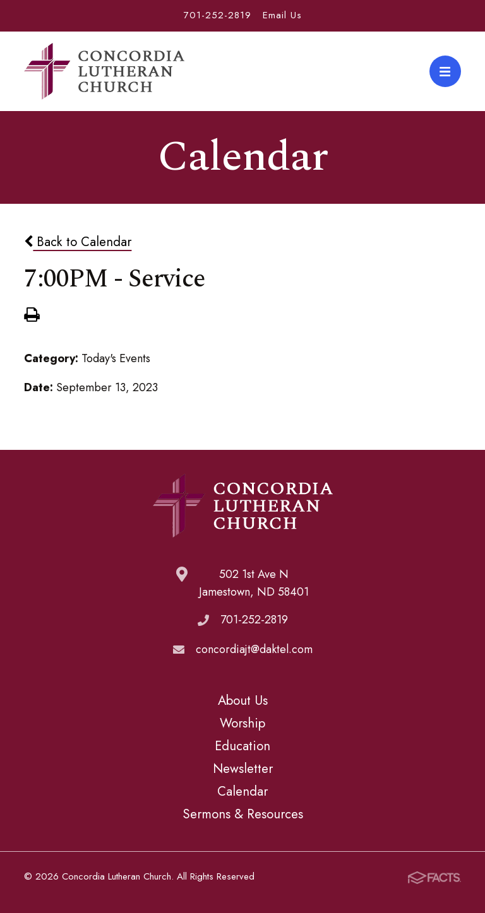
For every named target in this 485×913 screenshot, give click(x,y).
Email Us (282, 15)
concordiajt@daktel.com (254, 649)
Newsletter (243, 768)
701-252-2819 (217, 15)
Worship (242, 723)
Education (242, 745)
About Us (243, 700)
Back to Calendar (77, 241)
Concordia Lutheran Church (104, 71)
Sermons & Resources (243, 813)
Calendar (242, 791)
